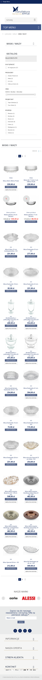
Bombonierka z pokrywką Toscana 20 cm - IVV (31, 319)
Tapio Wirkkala (13, 102)
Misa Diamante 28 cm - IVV (10, 458)
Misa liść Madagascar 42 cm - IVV (31, 562)
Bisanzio (11, 113)
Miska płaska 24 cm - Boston (11, 215)
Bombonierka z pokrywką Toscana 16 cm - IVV (11, 319)
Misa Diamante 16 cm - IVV (10, 423)
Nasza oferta (13, 648)
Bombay (11, 116)
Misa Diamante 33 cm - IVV (31, 250)
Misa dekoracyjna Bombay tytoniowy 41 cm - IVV (31, 527)
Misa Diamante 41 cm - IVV (31, 389)
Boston (11, 119)
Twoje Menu (5, 1)
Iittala (10, 78)
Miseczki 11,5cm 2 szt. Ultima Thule (31, 181)
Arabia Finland (13, 75)
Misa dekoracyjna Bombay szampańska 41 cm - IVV (11, 527)
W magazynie (13, 67)
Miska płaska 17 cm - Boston (31, 215)
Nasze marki (21, 591)
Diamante (11, 121)
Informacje (12, 638)
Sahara (11, 132)
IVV (10, 81)
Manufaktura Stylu (11, 677)
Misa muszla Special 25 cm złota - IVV (31, 458)
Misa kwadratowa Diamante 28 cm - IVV (11, 389)
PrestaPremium (35, 677)
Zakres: (7, 92)
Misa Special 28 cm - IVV (11, 562)
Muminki (11, 130)
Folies (10, 124)
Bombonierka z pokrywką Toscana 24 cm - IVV (31, 354)
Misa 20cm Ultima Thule (11, 181)
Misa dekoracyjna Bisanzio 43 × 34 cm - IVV (11, 493)
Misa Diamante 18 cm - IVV (10, 285)
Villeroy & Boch (13, 84)
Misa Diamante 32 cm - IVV (31, 285)
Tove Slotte (12, 105)
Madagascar (12, 127)
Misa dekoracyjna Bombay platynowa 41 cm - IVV (31, 493)
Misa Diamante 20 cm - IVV (31, 423)
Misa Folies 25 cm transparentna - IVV (11, 250)
